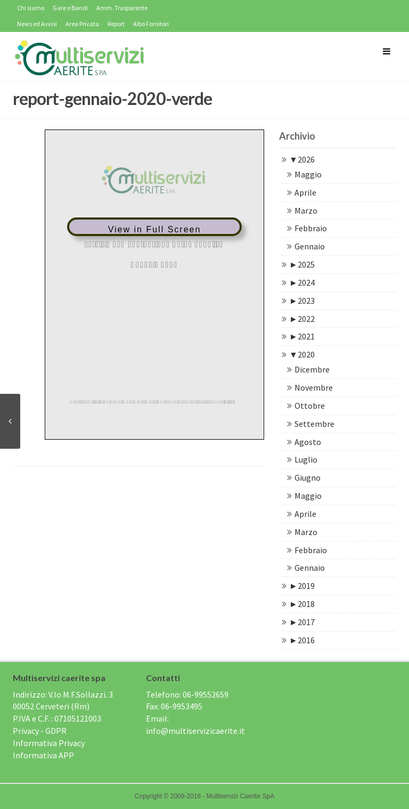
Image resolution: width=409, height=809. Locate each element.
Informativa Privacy (49, 743)
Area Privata (82, 24)
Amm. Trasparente (122, 8)
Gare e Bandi (70, 8)
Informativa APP (43, 755)
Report (116, 24)
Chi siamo (30, 8)
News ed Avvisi (37, 24)
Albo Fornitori (151, 24)
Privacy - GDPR (40, 730)
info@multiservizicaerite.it (195, 730)
